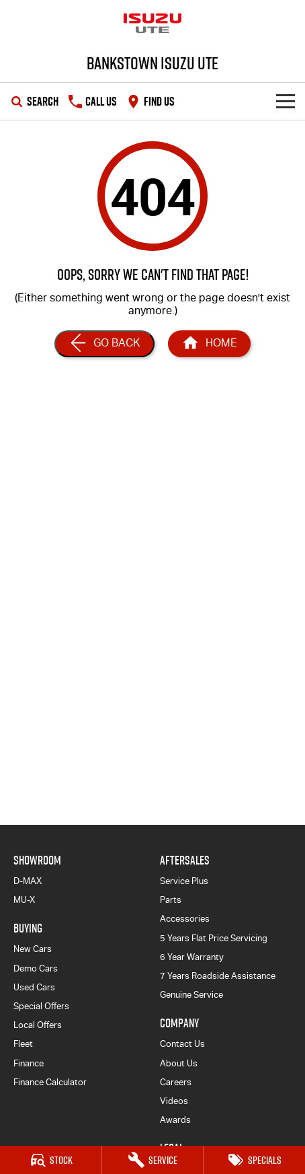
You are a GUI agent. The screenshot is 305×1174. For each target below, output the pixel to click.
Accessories (185, 919)
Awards (175, 1120)
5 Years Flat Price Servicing (213, 938)
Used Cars (34, 987)
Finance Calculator (50, 1082)
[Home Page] (152, 23)
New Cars (32, 949)
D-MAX (27, 881)
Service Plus (184, 881)
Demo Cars (35, 968)
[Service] (153, 1160)
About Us (179, 1063)
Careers (175, 1082)
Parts (170, 900)
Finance (28, 1063)
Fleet (23, 1044)
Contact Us (182, 1044)
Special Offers (41, 1006)
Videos (174, 1101)
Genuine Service (191, 995)
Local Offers (37, 1025)
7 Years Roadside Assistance (217, 976)
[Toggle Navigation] (285, 101)
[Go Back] (104, 343)
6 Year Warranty (192, 957)
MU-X (24, 900)
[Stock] (50, 1160)
